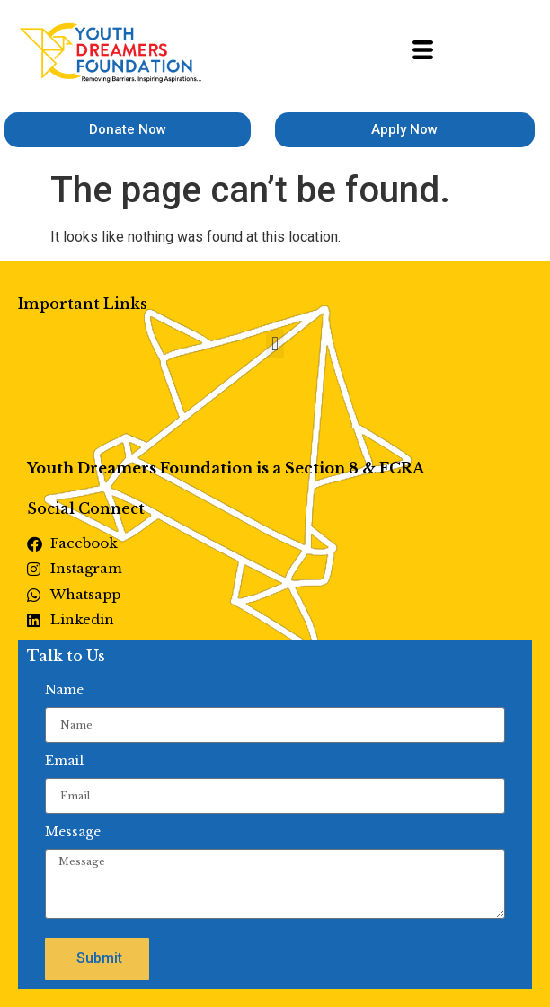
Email (64, 761)
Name (64, 690)
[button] (274, 343)
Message (73, 832)
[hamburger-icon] (423, 53)
